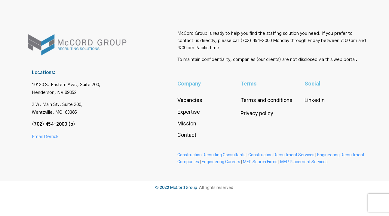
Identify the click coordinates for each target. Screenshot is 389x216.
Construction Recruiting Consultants (211, 154)
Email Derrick (45, 136)
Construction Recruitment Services (281, 154)
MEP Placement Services (304, 161)
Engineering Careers (221, 161)
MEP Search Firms (260, 161)
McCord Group (183, 187)
